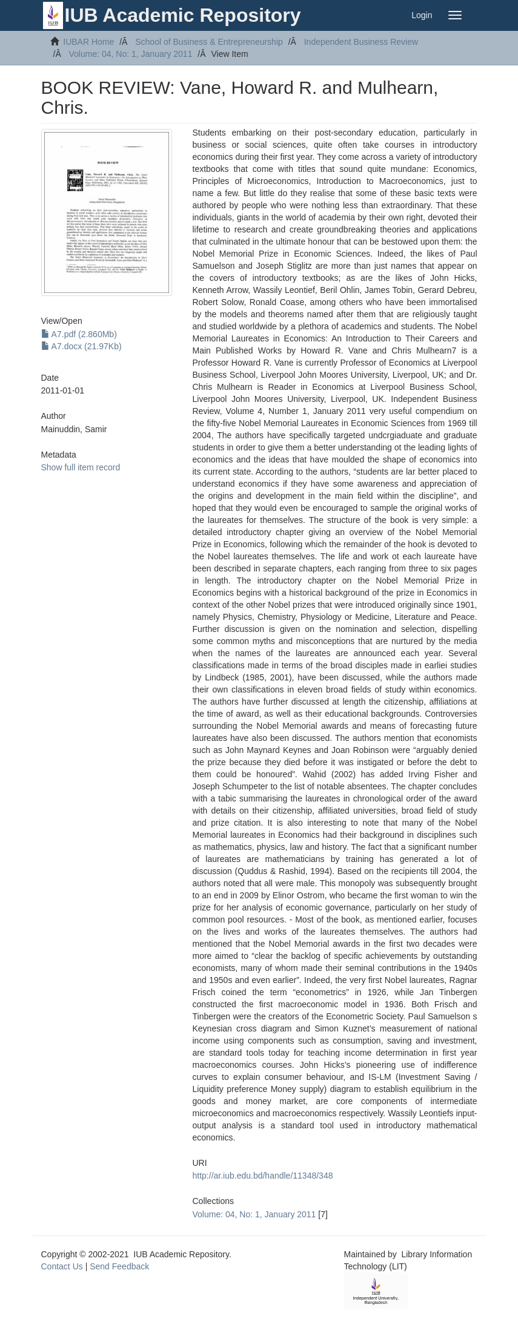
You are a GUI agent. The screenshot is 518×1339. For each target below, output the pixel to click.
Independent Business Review (361, 42)
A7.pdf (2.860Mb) (79, 334)
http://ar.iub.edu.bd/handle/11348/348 (263, 1175)
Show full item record (81, 467)
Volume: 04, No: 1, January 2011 (131, 54)
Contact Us (62, 1266)
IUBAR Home (88, 42)
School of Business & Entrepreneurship (209, 42)
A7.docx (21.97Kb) (81, 346)
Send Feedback (119, 1266)
